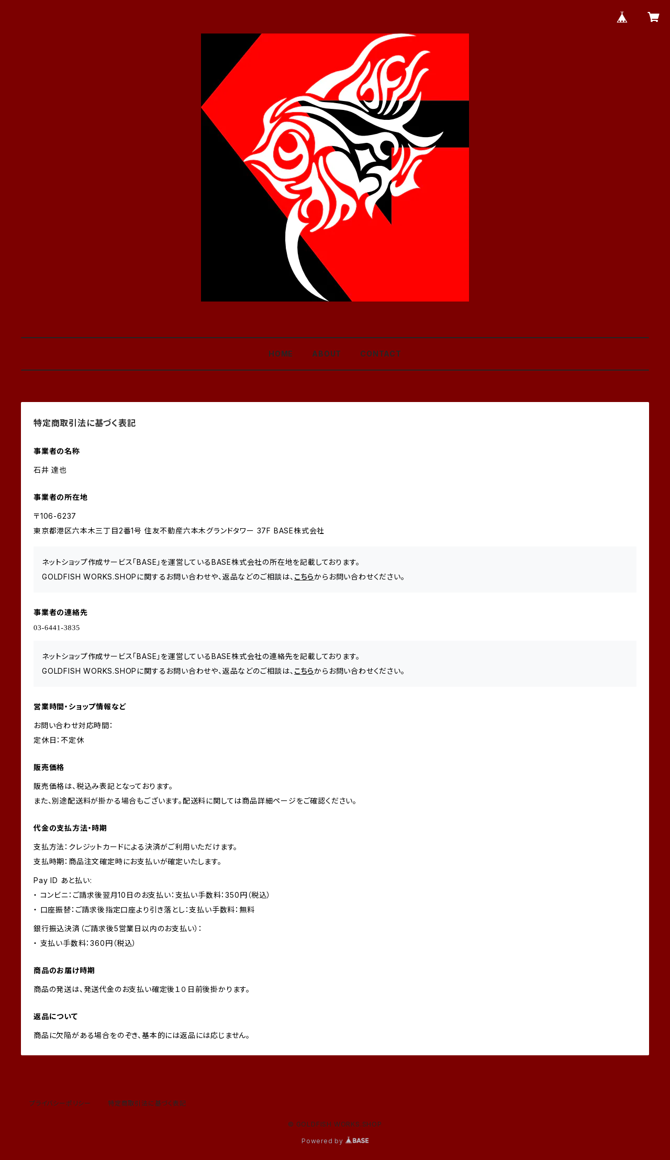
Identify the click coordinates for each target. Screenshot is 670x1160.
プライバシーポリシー (60, 1103)
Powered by (335, 1141)
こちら (304, 576)
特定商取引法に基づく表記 (147, 1103)
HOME (281, 353)
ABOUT (326, 353)
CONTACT (380, 353)
